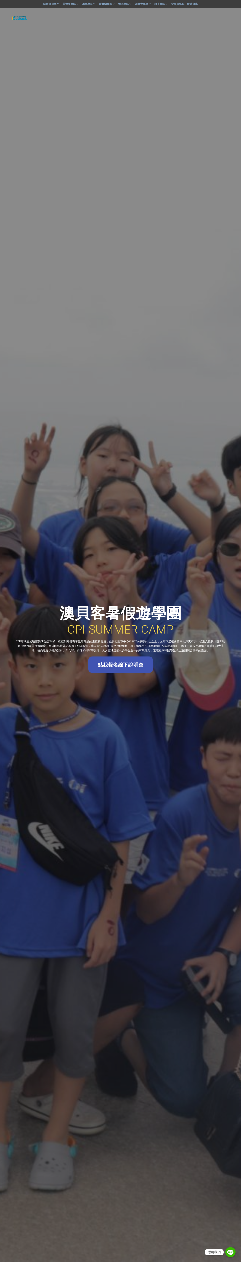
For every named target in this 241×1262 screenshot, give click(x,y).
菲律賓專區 (71, 3)
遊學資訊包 (177, 3)
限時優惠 (192, 3)
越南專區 (89, 3)
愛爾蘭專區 (107, 3)
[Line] (230, 1252)
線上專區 (161, 3)
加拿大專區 (143, 3)
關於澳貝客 (51, 3)
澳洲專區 (125, 3)
